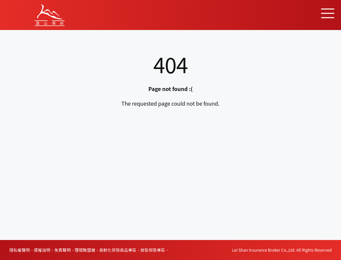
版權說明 (42, 250)
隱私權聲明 (19, 250)
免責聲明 (62, 250)
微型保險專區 (152, 250)
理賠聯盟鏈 (85, 250)
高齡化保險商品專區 (118, 250)
